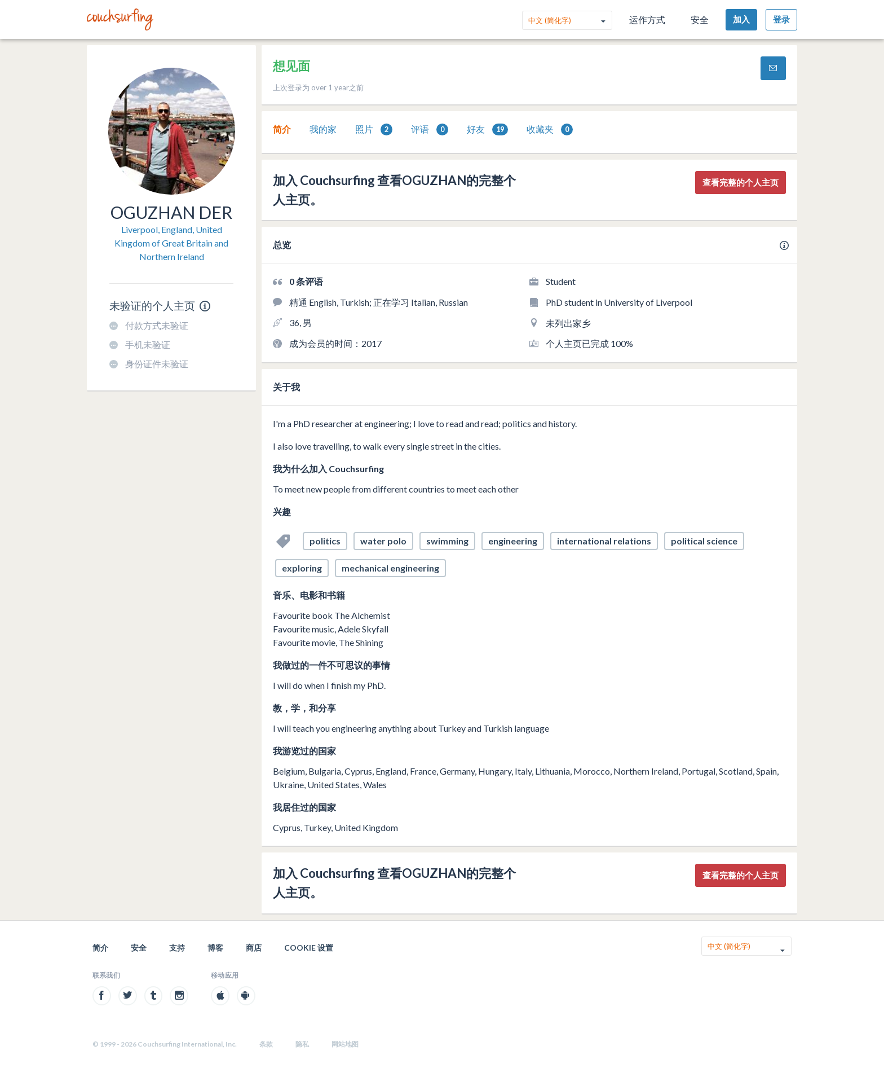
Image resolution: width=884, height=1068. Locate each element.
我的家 (323, 129)
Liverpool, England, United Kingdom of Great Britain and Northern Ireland (171, 243)
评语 (429, 129)
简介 (282, 129)
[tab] (282, 129)
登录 (781, 19)
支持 (177, 947)
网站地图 (345, 1044)
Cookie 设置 (308, 947)
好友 (487, 129)
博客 (215, 947)
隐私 (302, 1044)
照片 (373, 129)
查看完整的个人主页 (740, 182)
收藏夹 (550, 129)
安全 (700, 19)
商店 (254, 947)
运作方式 (647, 19)
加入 (741, 19)
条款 (266, 1044)
